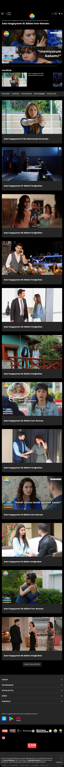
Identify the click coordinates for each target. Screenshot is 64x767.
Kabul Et (59, 762)
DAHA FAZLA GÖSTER (32, 664)
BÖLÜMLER (6, 94)
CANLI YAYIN (7, 13)
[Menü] (2, 13)
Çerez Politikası (9, 760)
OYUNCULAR (51, 94)
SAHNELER (15, 94)
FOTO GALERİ (39, 94)
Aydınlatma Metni (34, 760)
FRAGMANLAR (26, 94)
